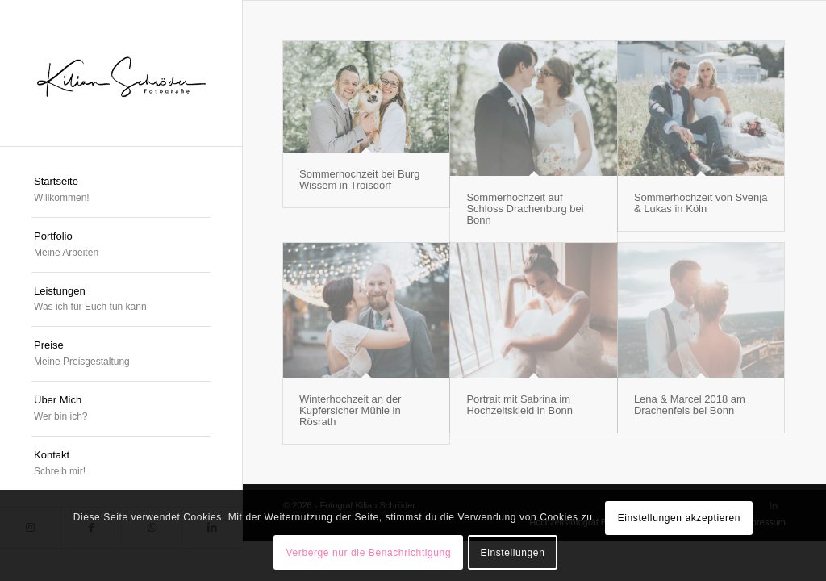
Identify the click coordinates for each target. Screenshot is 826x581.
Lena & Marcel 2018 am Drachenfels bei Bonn (689, 404)
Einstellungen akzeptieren (679, 518)
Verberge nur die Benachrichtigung (369, 552)
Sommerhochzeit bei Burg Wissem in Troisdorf (359, 179)
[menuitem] (121, 190)
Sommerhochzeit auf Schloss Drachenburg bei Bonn (524, 209)
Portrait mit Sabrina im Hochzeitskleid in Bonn (519, 404)
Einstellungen (513, 552)
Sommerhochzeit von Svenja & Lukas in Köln (700, 203)
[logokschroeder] (121, 73)
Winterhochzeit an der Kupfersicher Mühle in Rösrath (350, 410)
